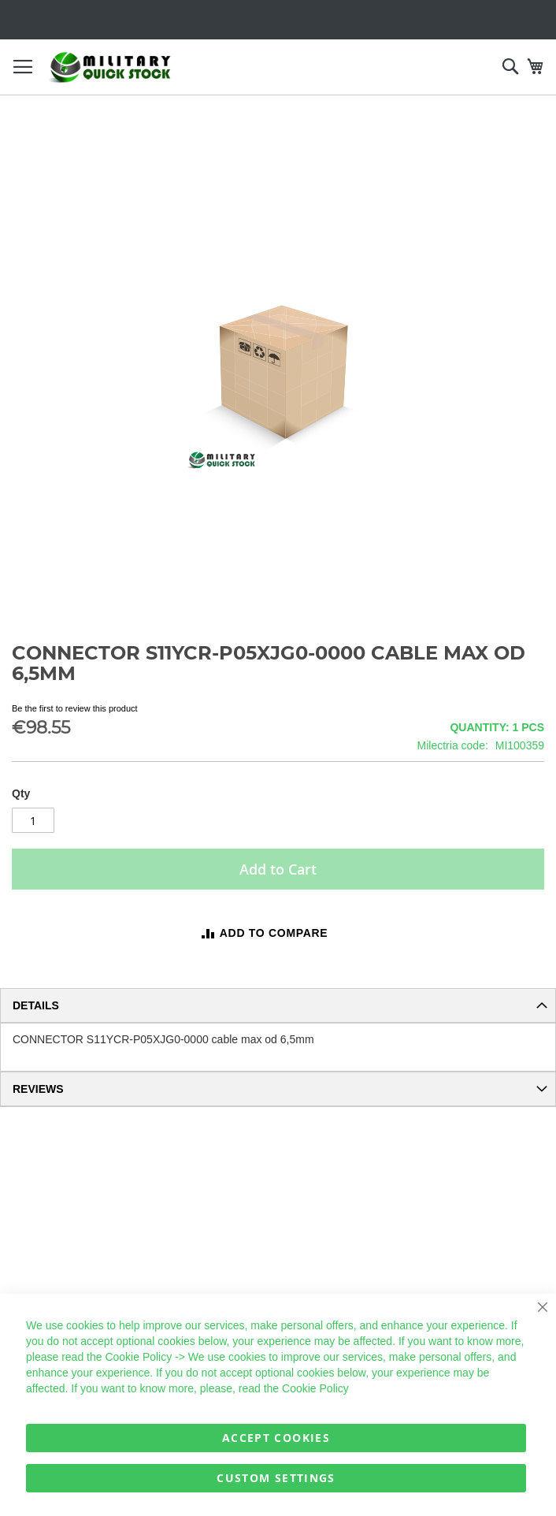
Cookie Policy (138, 1357)
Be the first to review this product (75, 708)
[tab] (278, 1005)
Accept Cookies (276, 1437)
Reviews (38, 1089)
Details (36, 1005)
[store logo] (110, 67)
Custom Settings (276, 1477)
